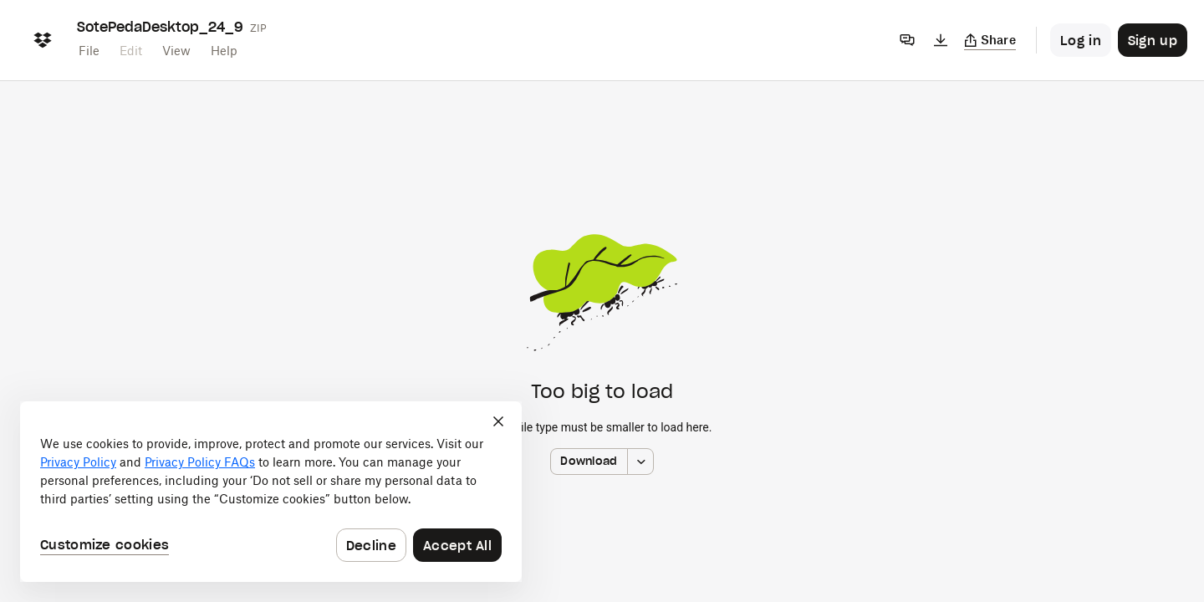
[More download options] (640, 461)
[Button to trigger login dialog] (1080, 40)
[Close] (498, 421)
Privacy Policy (78, 462)
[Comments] (907, 40)
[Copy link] (990, 40)
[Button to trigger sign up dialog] (1152, 40)
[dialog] (271, 491)
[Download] (940, 40)
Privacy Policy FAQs (200, 462)
